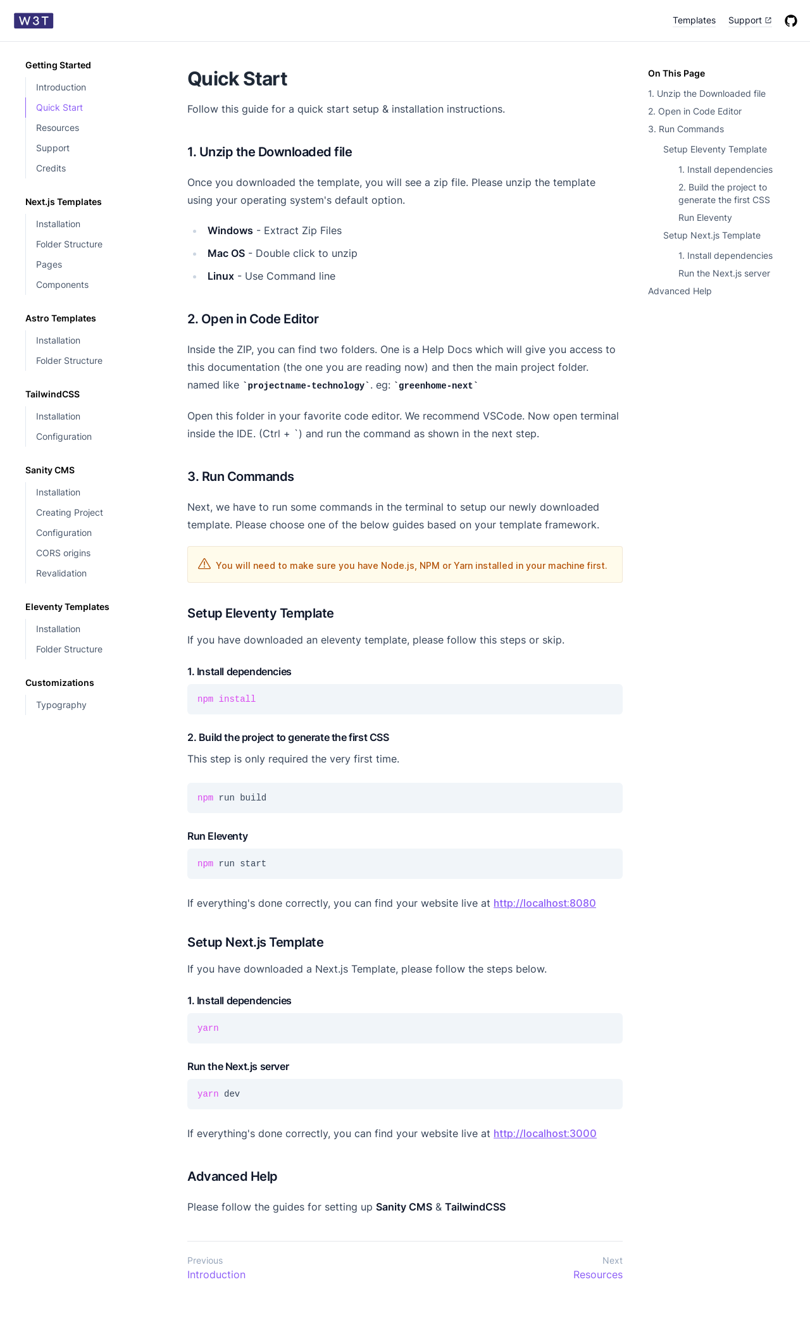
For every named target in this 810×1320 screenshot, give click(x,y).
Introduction (61, 87)
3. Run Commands (686, 128)
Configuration (64, 436)
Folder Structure (69, 244)
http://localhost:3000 (545, 1133)
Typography (61, 704)
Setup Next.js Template (712, 235)
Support (53, 147)
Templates (694, 20)
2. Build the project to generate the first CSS (724, 193)
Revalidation (61, 573)
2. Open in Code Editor (695, 111)
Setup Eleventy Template (715, 149)
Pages (49, 264)
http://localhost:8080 (545, 903)
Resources (57, 127)
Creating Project (69, 512)
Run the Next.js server (724, 273)
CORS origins (63, 552)
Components (62, 284)
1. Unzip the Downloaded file (707, 93)
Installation (58, 223)
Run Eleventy (705, 217)
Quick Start (59, 107)
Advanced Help (680, 290)
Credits (51, 168)
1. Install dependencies (725, 169)
